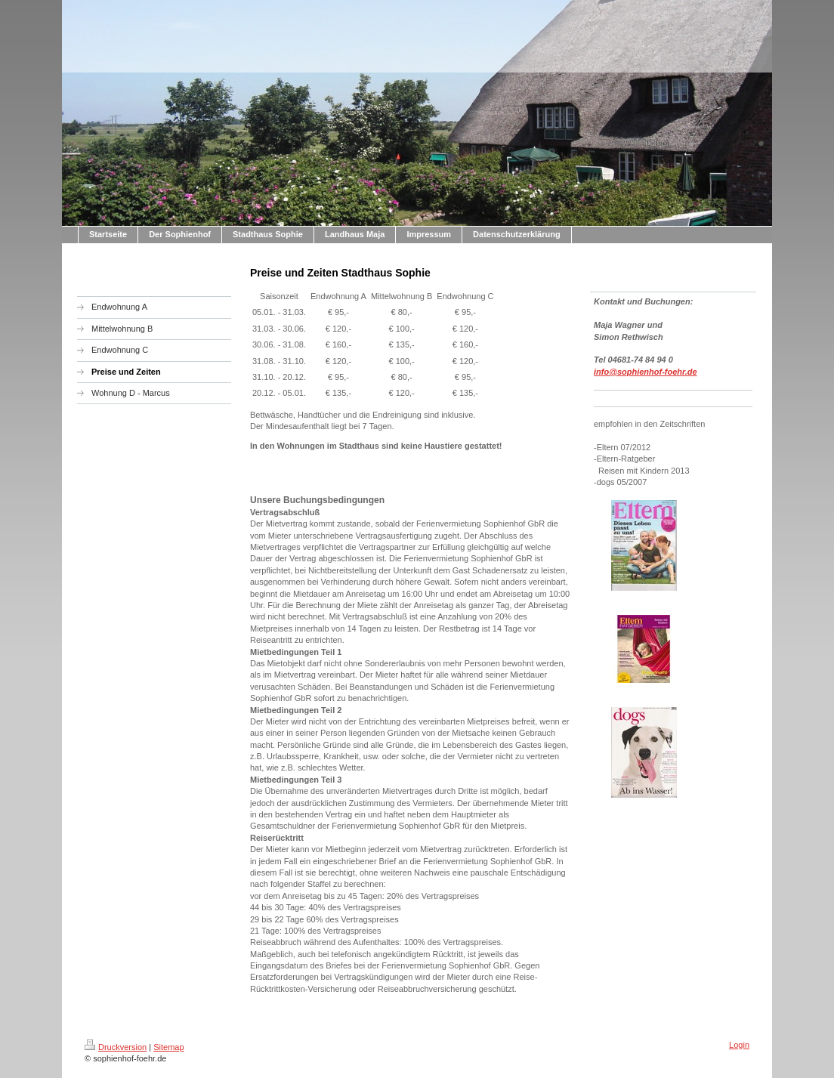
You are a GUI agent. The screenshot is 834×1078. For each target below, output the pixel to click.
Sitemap (168, 1047)
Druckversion (116, 1047)
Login (739, 1044)
